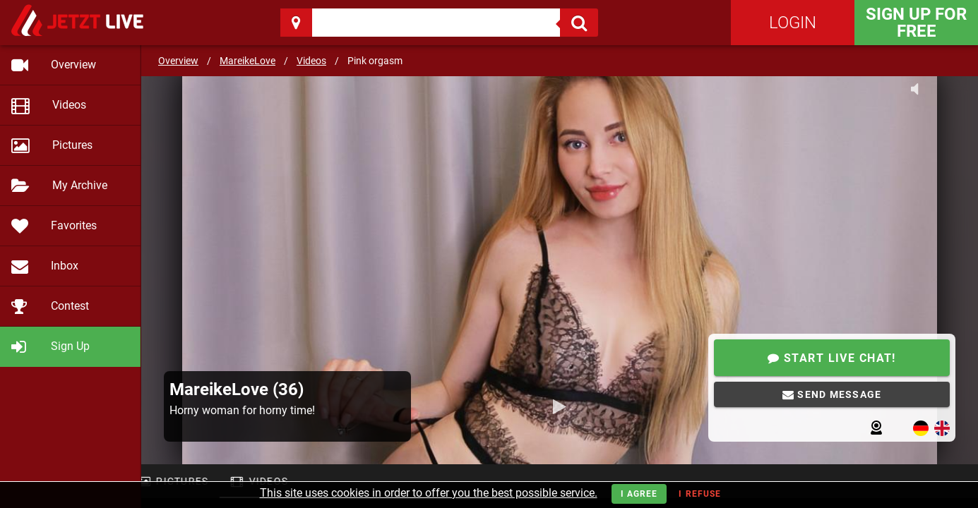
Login (792, 22)
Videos (311, 60)
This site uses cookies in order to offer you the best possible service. (428, 493)
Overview (178, 60)
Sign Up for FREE (916, 22)
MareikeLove (247, 60)
